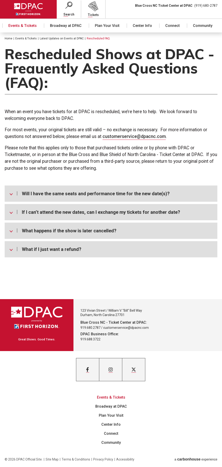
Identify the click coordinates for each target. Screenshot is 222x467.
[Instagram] (110, 369)
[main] (111, 165)
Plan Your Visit (107, 25)
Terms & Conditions (76, 459)
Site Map (52, 459)
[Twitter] (133, 369)
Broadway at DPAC (66, 25)
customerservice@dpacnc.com (134, 136)
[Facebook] (87, 369)
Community (202, 25)
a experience (195, 459)
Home (8, 38)
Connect (172, 25)
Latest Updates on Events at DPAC (62, 38)
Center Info (142, 25)
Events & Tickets (22, 25)
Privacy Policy (103, 459)
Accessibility (125, 459)
